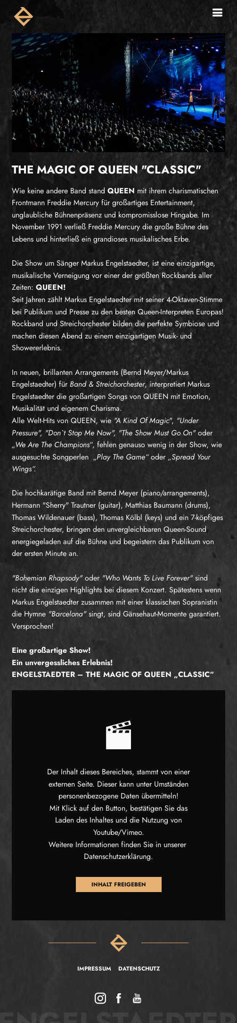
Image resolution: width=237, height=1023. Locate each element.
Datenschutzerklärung (117, 856)
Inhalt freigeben (118, 884)
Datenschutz (139, 968)
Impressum (94, 968)
